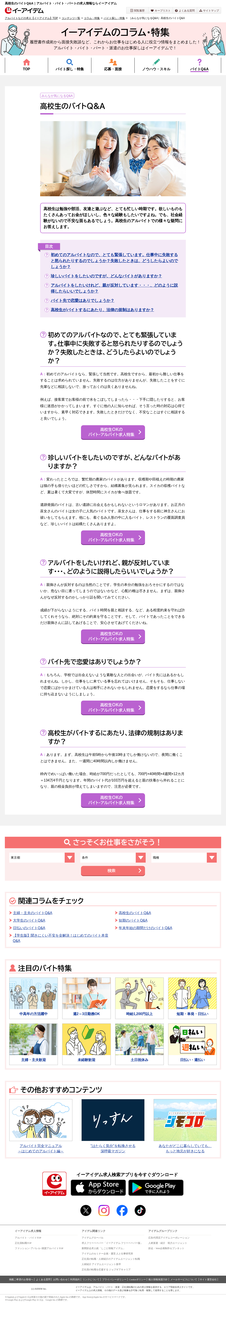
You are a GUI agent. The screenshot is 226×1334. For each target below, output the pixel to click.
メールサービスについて (184, 1311)
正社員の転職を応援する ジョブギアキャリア (106, 1301)
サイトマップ (209, 10)
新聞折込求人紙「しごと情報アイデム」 (103, 1280)
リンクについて (91, 1311)
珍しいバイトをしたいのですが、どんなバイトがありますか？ (106, 276)
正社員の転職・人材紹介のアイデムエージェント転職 (111, 1290)
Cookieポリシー (137, 1311)
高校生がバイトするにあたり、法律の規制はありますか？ (102, 310)
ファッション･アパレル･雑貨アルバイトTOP (39, 1280)
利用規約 (75, 1311)
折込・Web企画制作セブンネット (166, 1280)
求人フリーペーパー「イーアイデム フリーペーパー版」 (112, 1274)
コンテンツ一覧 (71, 18)
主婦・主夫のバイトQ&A (32, 944)
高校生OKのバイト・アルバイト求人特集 (111, 436)
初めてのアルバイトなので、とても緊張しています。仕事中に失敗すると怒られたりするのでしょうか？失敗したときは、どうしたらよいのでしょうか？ (114, 261)
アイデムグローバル (93, 1269)
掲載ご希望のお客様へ (21, 1311)
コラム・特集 (92, 18)
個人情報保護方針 (158, 1311)
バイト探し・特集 (114, 18)
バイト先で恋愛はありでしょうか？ (82, 300)
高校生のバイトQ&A (135, 944)
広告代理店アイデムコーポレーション (169, 1269)
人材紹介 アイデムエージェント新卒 (101, 1295)
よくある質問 (185, 10)
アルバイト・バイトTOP (28, 1269)
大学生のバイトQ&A (29, 952)
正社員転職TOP (23, 1274)
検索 (111, 902)
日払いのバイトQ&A (29, 959)
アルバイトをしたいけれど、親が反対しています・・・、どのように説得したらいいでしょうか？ (114, 288)
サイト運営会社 (208, 1311)
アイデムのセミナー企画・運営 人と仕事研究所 (107, 1285)
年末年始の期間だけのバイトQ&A (145, 959)
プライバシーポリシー (114, 1311)
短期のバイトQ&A (133, 952)
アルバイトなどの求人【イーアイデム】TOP (31, 18)
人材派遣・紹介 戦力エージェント (167, 1274)
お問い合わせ (60, 1311)
